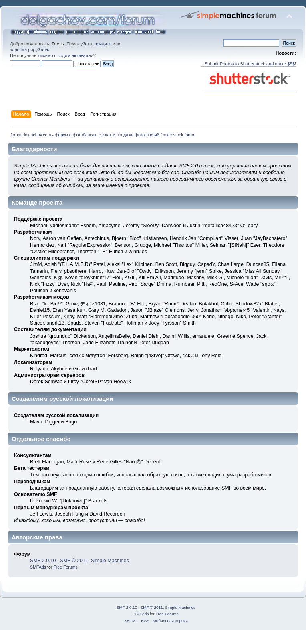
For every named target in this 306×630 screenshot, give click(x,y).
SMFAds (38, 567)
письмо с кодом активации (65, 55)
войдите (103, 43)
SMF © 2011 (74, 560)
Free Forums (65, 567)
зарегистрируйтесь (29, 49)
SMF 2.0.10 (43, 560)
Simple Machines (110, 560)
